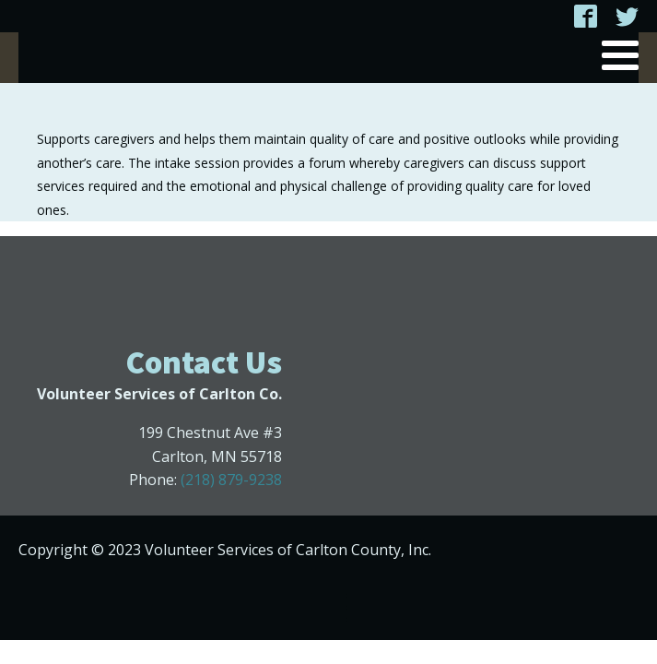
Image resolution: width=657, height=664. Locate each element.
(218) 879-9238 (231, 479)
